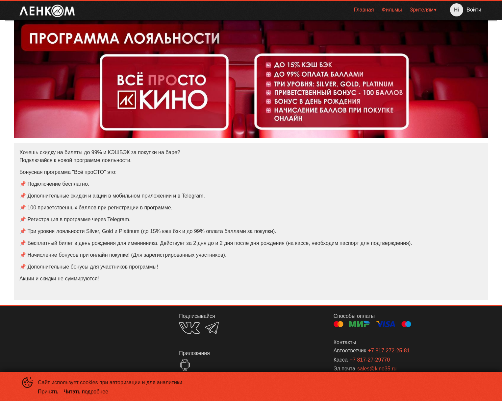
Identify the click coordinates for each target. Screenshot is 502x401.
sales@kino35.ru (376, 368)
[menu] (260, 10)
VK (189, 328)
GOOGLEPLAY (185, 365)
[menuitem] (364, 10)
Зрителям (422, 9)
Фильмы (392, 9)
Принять (48, 391)
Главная (364, 9)
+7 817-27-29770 (370, 360)
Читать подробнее (86, 391)
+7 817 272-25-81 (389, 350)
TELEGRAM (212, 328)
